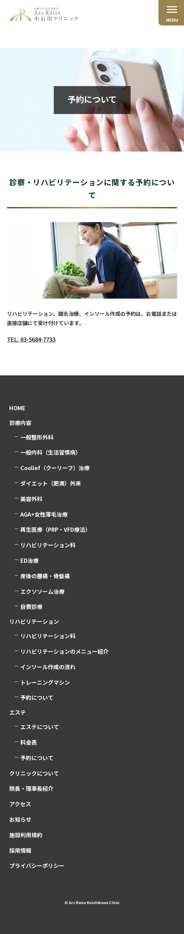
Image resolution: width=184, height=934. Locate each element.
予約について (36, 697)
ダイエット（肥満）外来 (50, 483)
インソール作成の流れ (47, 667)
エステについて (39, 727)
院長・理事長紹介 (31, 788)
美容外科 (31, 499)
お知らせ (20, 819)
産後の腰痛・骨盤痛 (45, 576)
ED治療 (29, 560)
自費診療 (31, 606)
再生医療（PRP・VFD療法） (55, 529)
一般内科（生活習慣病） (50, 452)
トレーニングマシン (45, 682)
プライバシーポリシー (36, 865)
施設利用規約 (25, 835)
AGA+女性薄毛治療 (44, 514)
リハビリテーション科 (47, 545)
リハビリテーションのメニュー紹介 (64, 651)
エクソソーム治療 (42, 591)
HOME (17, 408)
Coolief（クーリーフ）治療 (55, 468)
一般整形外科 (36, 437)
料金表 (28, 742)
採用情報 (20, 850)
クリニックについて (34, 773)
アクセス (20, 804)
